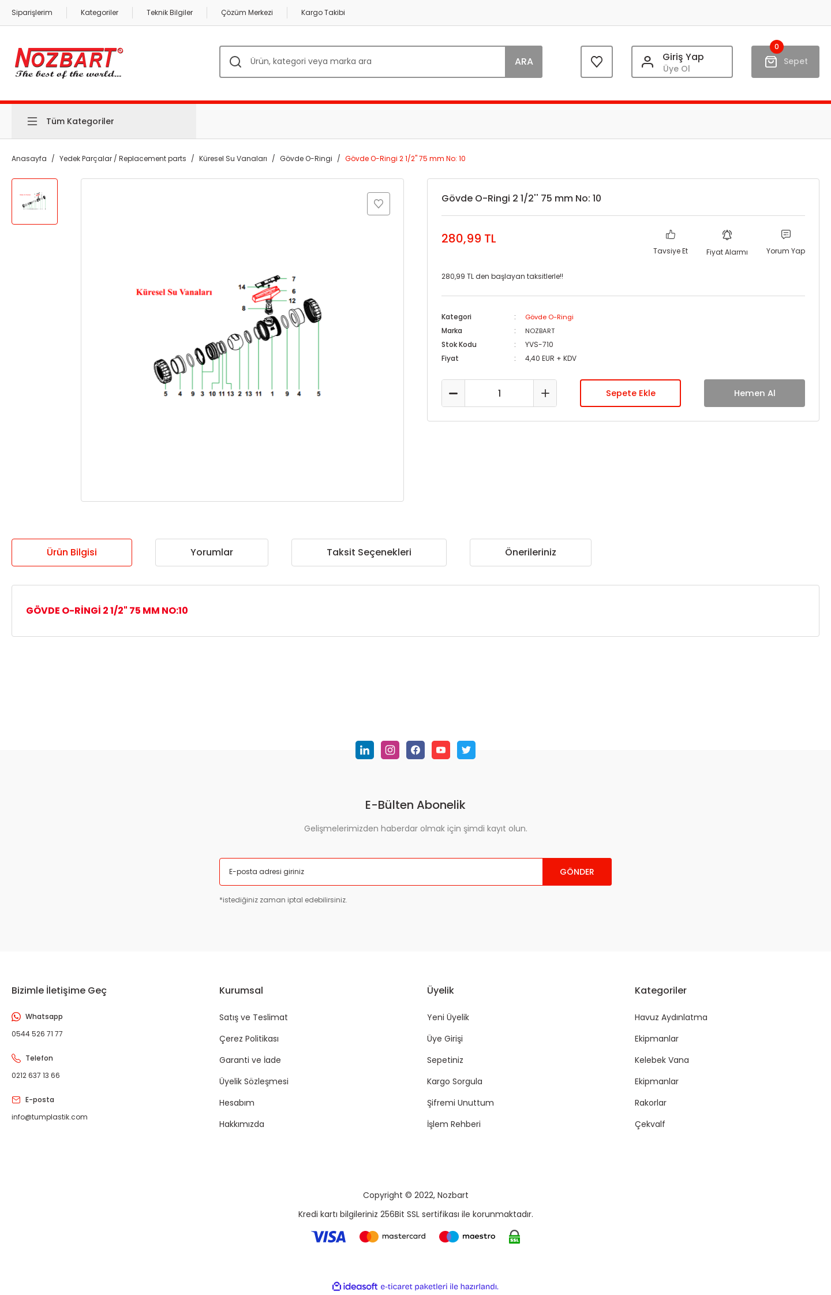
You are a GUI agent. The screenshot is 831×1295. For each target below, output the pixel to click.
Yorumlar (211, 552)
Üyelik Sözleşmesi (254, 1081)
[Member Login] (682, 62)
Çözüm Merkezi (247, 12)
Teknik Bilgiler (170, 12)
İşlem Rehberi (454, 1124)
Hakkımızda (241, 1124)
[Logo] (69, 61)
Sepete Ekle (630, 393)
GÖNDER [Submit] (577, 872)
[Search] (380, 62)
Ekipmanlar (657, 1038)
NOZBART (541, 330)
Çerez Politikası (249, 1038)
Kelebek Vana (662, 1060)
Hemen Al (755, 393)
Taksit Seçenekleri (369, 552)
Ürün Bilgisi (72, 552)
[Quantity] (499, 393)
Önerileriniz (530, 552)
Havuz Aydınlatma (671, 1017)
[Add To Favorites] (378, 203)
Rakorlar (651, 1103)
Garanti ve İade (250, 1060)
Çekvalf (650, 1124)
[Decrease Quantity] (453, 393)
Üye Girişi (445, 1038)
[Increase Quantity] (544, 393)
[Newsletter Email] (415, 872)
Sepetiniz (445, 1060)
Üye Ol (676, 68)
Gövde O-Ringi (551, 317)
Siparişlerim (32, 12)
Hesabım (236, 1103)
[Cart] (785, 62)
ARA (524, 61)
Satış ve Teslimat (253, 1017)
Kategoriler (99, 12)
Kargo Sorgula (454, 1081)
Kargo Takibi (323, 12)
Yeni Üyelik (448, 1017)
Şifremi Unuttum (460, 1103)
